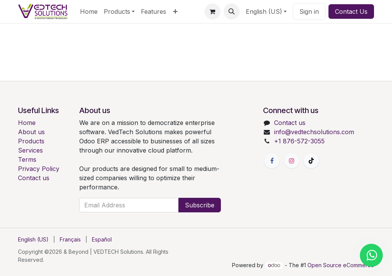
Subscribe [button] (199, 205)
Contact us (33, 178)
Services (30, 150)
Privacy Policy (38, 168)
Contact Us (351, 11)
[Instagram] (291, 160)
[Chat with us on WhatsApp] (371, 255)
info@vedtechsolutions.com (314, 132)
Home (27, 123)
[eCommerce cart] (212, 11)
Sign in (309, 11)
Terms (27, 159)
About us (31, 132)
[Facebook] (271, 160)
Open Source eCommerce (340, 265)
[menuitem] (89, 11)
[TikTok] (311, 160)
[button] (232, 11)
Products (31, 141)
